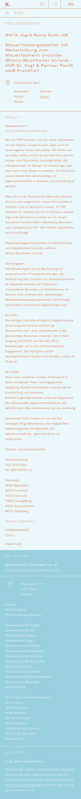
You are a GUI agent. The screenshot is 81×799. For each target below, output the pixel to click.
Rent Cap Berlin (16, 713)
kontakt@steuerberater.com (33, 570)
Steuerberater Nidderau (21, 635)
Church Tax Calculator (20, 733)
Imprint (10, 604)
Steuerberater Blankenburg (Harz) (28, 677)
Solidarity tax (14, 702)
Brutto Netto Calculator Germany (28, 697)
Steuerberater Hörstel (20, 630)
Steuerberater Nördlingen (22, 625)
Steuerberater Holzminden (23, 671)
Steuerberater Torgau (19, 641)
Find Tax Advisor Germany (23, 615)
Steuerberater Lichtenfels (22, 646)
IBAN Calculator (16, 708)
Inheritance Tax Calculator (23, 728)
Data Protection (16, 610)
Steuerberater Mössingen (22, 682)
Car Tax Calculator (18, 718)
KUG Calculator (16, 723)
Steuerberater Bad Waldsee (24, 656)
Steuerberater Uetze (18, 666)
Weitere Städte (15, 687)
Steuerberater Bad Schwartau (25, 661)
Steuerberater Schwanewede (24, 651)
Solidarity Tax (14, 739)
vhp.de (44, 96)
